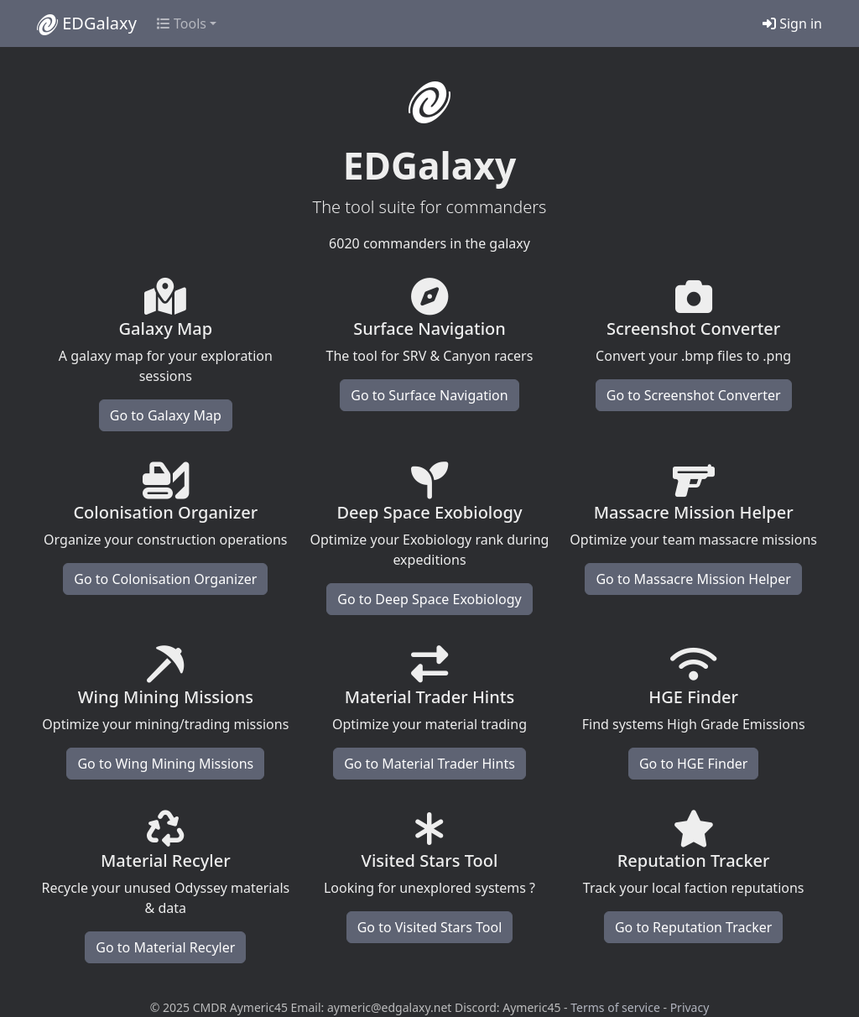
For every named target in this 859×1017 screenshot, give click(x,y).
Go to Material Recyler (165, 947)
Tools (181, 23)
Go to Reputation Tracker (693, 927)
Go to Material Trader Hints (429, 763)
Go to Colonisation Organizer (165, 579)
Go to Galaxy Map (165, 415)
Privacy (690, 1007)
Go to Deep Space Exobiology (429, 599)
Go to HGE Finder (693, 763)
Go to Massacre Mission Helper (693, 579)
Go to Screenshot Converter (694, 395)
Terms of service (615, 1007)
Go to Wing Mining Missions (165, 763)
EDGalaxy (87, 23)
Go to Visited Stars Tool (429, 927)
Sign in (792, 23)
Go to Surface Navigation (429, 395)
